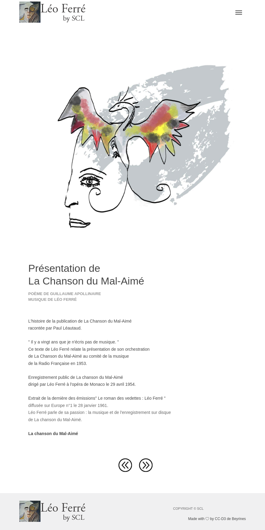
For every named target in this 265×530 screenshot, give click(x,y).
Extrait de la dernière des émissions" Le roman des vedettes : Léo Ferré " (97, 398)
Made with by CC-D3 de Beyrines (217, 519)
